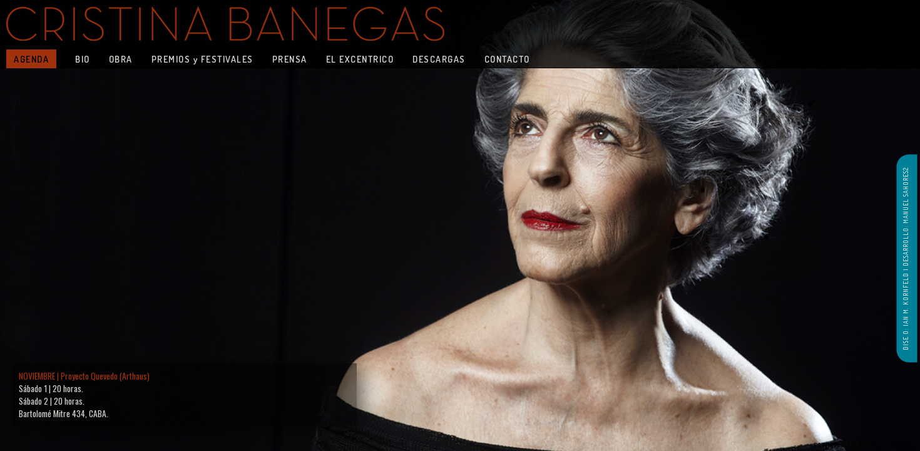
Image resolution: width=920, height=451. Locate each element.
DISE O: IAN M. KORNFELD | (905, 308)
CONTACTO (507, 59)
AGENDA (31, 59)
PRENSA (289, 59)
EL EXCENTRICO (360, 59)
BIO (82, 59)
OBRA (121, 59)
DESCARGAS (439, 59)
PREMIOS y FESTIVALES (202, 59)
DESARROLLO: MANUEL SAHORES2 (905, 216)
